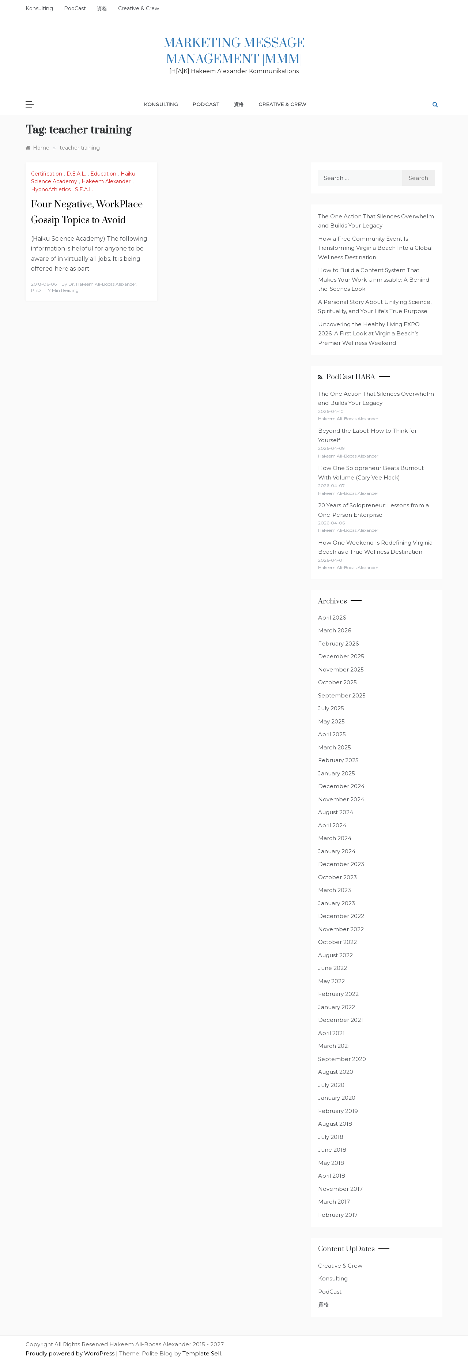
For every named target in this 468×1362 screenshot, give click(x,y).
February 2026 (338, 643)
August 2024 (335, 812)
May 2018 (331, 1162)
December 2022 (341, 916)
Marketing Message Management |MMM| (234, 51)
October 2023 (337, 877)
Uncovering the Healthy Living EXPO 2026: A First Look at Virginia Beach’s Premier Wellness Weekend (369, 333)
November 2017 (340, 1188)
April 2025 (332, 734)
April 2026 (332, 617)
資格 (102, 8)
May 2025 (331, 721)
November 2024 (341, 799)
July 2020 (331, 1084)
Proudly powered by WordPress (71, 1353)
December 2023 (341, 864)
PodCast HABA (351, 377)
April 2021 (331, 1033)
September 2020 (342, 1059)
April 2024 (332, 825)
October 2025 (337, 682)
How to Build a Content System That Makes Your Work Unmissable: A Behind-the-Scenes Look (374, 279)
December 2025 (341, 656)
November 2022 (341, 929)
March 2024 (334, 838)
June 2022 (332, 967)
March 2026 (334, 630)
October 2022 (337, 941)
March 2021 (334, 1045)
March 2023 (334, 890)
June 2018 (332, 1149)
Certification (46, 173)
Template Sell (201, 1353)
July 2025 (331, 708)
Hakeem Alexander (106, 181)
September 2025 (342, 695)
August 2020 (335, 1071)
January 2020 (336, 1097)
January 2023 (336, 903)
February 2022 (338, 993)
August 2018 (335, 1123)
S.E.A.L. (84, 189)
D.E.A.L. (76, 173)
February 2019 (338, 1110)
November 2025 (341, 669)
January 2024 (336, 851)
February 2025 (338, 760)
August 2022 (335, 955)
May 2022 (331, 981)
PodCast (75, 8)
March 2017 (334, 1201)
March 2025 (334, 747)
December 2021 (340, 1019)
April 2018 (331, 1175)
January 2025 (336, 773)
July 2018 (330, 1136)
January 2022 (336, 1007)
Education (103, 173)
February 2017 (338, 1214)
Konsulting (39, 8)
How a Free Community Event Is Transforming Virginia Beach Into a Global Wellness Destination (375, 248)
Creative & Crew (138, 8)
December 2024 (341, 786)
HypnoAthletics (51, 189)
